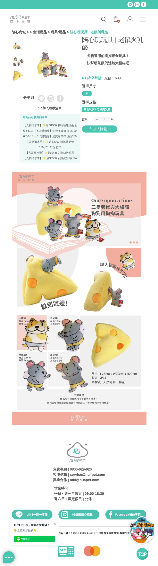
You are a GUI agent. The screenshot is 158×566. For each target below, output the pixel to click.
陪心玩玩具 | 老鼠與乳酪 (89, 32)
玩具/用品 (58, 32)
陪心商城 (19, 32)
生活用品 (40, 32)
